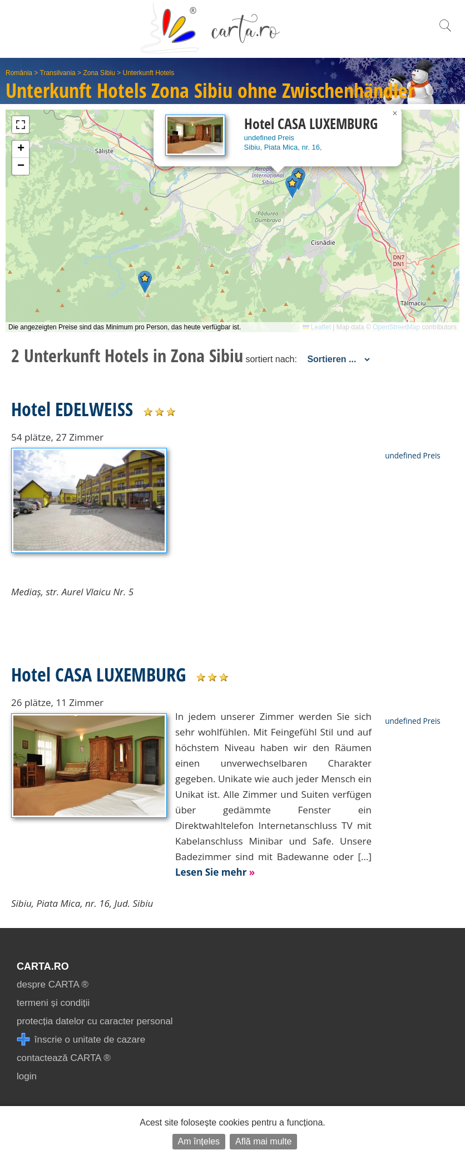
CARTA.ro (43, 966)
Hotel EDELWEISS (72, 409)
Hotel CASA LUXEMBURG (98, 674)
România (19, 73)
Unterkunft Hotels (149, 73)
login (27, 1076)
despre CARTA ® (52, 984)
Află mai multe (263, 1141)
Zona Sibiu (99, 73)
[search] (445, 31)
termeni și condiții (53, 1003)
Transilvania (58, 73)
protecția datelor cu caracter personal (95, 1021)
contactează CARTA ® (64, 1058)
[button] (145, 281)
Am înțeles (199, 1141)
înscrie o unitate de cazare (81, 1039)
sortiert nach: (270, 359)
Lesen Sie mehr (215, 872)
